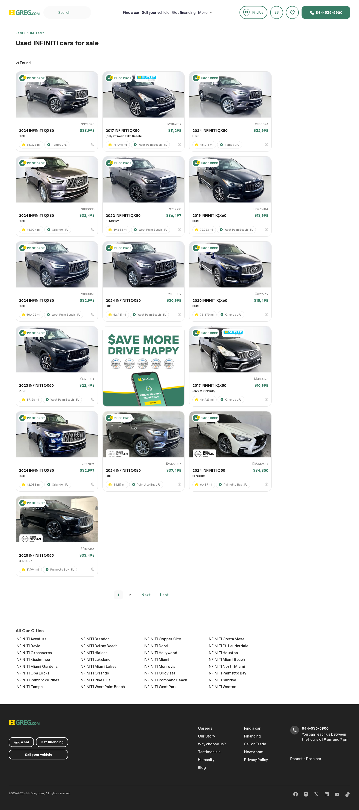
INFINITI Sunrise (222, 680)
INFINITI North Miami (226, 666)
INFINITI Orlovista (160, 673)
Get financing (184, 12)
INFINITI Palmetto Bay (227, 673)
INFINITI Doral (156, 646)
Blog (202, 767)
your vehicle (155, 12)
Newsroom (253, 752)
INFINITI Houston (223, 652)
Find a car (252, 728)
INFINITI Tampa (29, 686)
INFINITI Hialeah (94, 652)
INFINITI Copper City (162, 639)
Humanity (206, 759)
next (146, 594)
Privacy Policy (256, 759)
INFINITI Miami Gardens (37, 666)
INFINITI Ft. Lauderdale (228, 646)
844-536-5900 (326, 12)
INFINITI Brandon (95, 639)
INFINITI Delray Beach (98, 646)
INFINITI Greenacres (34, 652)
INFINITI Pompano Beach (165, 680)
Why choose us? (212, 744)
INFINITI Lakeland (95, 659)
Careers (205, 728)
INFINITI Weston (222, 686)
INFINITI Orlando (94, 673)
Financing (252, 736)
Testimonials (209, 752)
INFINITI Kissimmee (33, 659)
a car (131, 12)
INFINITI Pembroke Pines (38, 680)
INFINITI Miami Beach (226, 659)
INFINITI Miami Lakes (98, 666)
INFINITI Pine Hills (95, 680)
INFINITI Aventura (31, 639)
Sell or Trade (255, 744)
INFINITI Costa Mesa (226, 639)
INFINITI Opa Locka (33, 673)
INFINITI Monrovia (159, 666)
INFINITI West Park (160, 686)
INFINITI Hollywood (160, 652)
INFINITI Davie (28, 646)
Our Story (206, 736)
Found (23, 62)
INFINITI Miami (156, 659)
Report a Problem (305, 758)
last (164, 594)
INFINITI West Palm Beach (102, 686)
